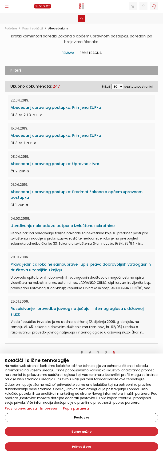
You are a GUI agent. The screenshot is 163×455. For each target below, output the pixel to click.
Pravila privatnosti (21, 408)
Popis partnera (76, 408)
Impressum (50, 408)
